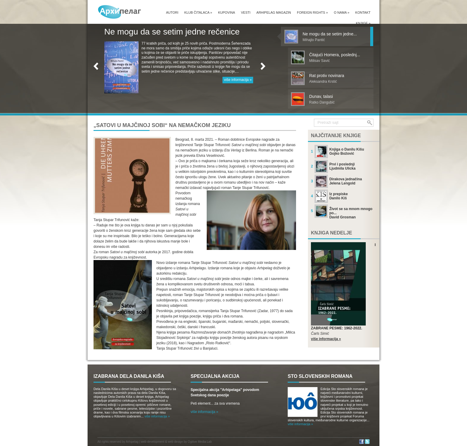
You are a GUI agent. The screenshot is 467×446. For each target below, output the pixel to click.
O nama (341, 12)
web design (175, 441)
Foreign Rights (312, 12)
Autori (172, 12)
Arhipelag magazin (273, 12)
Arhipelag (132, 441)
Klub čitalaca (198, 12)
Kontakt (363, 12)
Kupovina (226, 12)
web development (152, 441)
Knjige (363, 23)
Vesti (245, 12)
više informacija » (238, 80)
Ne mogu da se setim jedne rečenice (171, 31)
